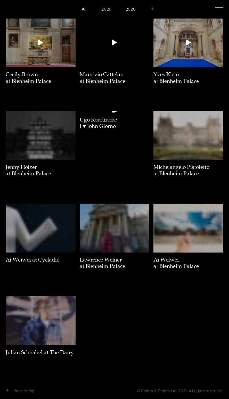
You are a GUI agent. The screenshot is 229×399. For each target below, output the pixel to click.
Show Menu (219, 8)
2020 (131, 9)
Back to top (20, 390)
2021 (106, 9)
